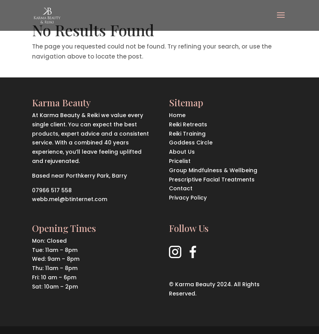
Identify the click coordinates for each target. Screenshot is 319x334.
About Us (182, 152)
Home (177, 115)
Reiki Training (187, 134)
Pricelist (180, 161)
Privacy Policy (188, 197)
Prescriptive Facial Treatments (212, 179)
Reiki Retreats (188, 124)
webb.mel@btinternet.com (69, 199)
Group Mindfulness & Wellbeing (213, 170)
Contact (180, 188)
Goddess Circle (191, 142)
